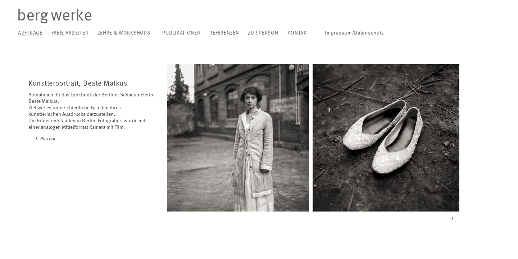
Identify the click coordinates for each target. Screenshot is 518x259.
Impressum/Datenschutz (354, 33)
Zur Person (263, 33)
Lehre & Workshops (123, 33)
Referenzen (224, 33)
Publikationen (181, 33)
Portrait (48, 139)
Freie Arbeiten (70, 33)
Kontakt (298, 33)
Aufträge (30, 33)
